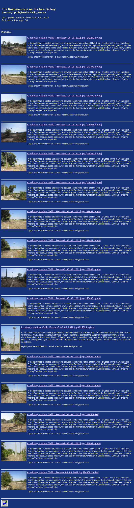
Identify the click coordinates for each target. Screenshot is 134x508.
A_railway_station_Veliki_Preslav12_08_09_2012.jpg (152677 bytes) (64, 95)
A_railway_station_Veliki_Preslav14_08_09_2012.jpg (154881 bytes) (64, 153)
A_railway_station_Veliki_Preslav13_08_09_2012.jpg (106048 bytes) (64, 124)
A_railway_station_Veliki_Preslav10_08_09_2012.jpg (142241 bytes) (64, 37)
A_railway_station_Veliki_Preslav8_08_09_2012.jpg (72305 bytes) (63, 414)
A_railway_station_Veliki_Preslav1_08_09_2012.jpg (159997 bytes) (64, 211)
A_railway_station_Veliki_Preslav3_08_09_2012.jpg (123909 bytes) (64, 269)
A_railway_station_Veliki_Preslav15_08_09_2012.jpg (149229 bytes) (64, 182)
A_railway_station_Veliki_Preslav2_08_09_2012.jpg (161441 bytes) (64, 240)
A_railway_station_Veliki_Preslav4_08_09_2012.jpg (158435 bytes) (64, 298)
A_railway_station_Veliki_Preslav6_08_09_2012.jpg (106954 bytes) (64, 356)
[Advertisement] (117, 14)
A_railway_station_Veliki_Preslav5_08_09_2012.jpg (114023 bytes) (57, 327)
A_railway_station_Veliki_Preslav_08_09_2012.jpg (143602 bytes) (63, 472)
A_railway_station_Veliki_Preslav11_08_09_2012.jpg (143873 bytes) (64, 66)
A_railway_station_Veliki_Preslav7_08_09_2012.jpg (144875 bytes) (64, 385)
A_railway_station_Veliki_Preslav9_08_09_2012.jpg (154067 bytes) (64, 443)
